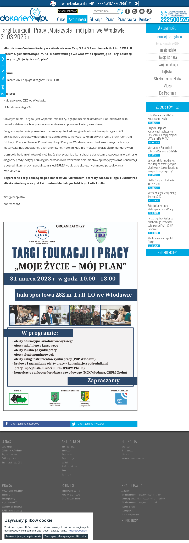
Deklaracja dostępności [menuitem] (11, 458)
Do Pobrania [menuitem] (53, 474)
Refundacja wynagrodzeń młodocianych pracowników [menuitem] (64, 500)
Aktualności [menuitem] (53, 490)
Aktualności (58, 441)
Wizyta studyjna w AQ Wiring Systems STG (162, 195)
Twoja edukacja (167, 64)
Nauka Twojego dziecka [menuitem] (11, 490)
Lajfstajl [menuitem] (51, 462)
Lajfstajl (167, 71)
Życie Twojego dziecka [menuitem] (11, 498)
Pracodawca (58, 485)
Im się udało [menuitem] (53, 450)
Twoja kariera (167, 57)
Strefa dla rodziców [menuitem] (56, 466)
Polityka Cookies (77, 530)
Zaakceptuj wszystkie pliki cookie (23, 536)
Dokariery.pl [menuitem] (7, 446)
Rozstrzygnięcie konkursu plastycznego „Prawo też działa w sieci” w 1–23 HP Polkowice (160, 223)
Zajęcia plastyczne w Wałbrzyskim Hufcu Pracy (160, 207)
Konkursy (149, 485)
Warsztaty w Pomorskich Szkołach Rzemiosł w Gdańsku (162, 149)
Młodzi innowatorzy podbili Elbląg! (161, 240)
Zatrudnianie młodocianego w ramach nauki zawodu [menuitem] (69, 494)
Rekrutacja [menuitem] (98, 446)
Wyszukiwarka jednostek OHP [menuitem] (106, 490)
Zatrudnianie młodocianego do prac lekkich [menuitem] (66, 505)
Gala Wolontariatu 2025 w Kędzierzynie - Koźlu (161, 117)
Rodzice (8, 485)
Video (168, 85)
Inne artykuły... (168, 252)
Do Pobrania (167, 93)
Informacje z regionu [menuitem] (56, 446)
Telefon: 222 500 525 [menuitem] (103, 498)
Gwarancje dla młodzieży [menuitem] (151, 462)
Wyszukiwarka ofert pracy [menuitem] (151, 446)
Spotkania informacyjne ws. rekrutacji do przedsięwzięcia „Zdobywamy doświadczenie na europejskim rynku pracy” (163, 165)
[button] (3, 75)
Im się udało (167, 50)
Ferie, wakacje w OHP (167, 43)
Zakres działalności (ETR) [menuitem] (12, 462)
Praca (146, 441)
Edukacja (102, 441)
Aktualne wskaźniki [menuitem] (148, 470)
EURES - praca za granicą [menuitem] (151, 466)
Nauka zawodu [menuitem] (100, 450)
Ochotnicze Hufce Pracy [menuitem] (12, 450)
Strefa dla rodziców (167, 78)
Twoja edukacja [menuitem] (54, 458)
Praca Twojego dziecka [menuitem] (11, 494)
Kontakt (101, 485)
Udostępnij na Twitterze (91, 423)
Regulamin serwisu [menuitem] (9, 454)
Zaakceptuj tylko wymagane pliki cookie (66, 536)
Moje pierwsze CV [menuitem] (148, 458)
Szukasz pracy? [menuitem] (147, 450)
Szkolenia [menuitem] (98, 454)
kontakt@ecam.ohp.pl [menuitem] (103, 494)
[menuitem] (61, 19)
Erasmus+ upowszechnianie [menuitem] (105, 458)
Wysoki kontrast (67, 11)
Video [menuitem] (50, 470)
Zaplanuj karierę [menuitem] (147, 454)
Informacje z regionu (168, 36)
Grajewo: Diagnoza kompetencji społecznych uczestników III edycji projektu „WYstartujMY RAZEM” (162, 133)
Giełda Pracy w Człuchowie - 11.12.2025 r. (161, 182)
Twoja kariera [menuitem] (53, 454)
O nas (6, 441)
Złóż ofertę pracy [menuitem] (55, 509)
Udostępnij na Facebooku (25, 423)
